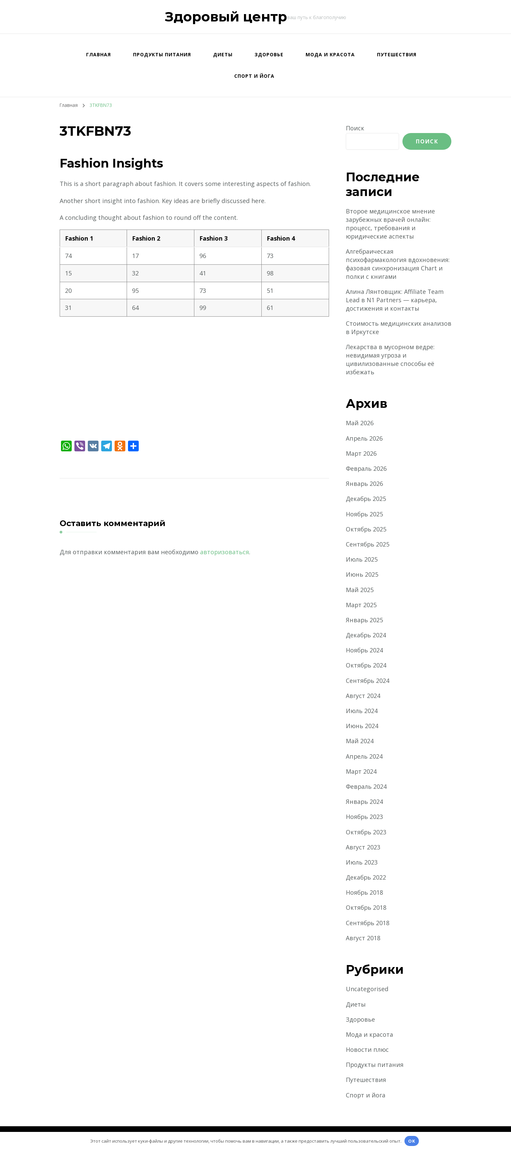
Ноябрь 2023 (365, 818)
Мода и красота (330, 54)
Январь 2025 (364, 621)
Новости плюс (367, 1050)
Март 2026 (361, 454)
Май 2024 (360, 742)
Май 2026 (360, 424)
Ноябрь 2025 (365, 515)
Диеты (223, 54)
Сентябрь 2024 (368, 681)
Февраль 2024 (366, 787)
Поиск (355, 128)
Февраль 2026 (366, 469)
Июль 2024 (362, 712)
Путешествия (397, 54)
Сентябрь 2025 (368, 545)
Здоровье (269, 54)
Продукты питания (162, 54)
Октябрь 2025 (366, 530)
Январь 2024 (364, 802)
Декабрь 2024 (366, 636)
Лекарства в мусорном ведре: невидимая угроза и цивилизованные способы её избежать (391, 360)
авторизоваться (224, 552)
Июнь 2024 (362, 727)
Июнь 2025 (362, 575)
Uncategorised (367, 990)
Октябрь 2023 (366, 833)
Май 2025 (360, 590)
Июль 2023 (362, 863)
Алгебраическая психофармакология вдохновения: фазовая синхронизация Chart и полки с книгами (398, 264)
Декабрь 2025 (366, 500)
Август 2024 (363, 697)
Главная (98, 54)
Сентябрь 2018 (368, 923)
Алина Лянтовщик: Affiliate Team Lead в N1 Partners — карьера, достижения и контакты (395, 300)
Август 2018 (363, 939)
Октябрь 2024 (366, 666)
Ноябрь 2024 (365, 651)
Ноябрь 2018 (365, 893)
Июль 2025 (362, 560)
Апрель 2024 (364, 757)
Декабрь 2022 (366, 878)
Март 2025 (361, 606)
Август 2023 (363, 848)
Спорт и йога (254, 76)
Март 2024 (361, 772)
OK (412, 1141)
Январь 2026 (364, 485)
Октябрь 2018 (366, 908)
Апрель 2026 (364, 439)
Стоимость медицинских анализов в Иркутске (384, 328)
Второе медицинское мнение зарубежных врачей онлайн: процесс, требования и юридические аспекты (391, 224)
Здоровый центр (226, 16)
